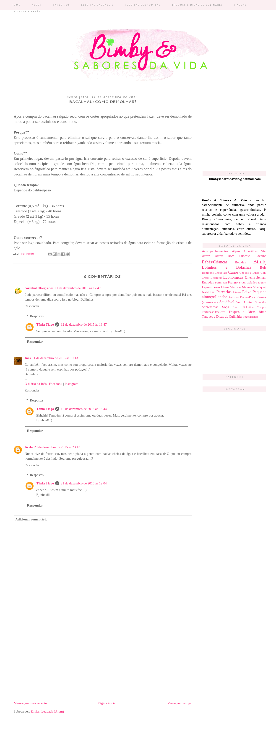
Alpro (236, 251)
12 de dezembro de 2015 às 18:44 (84, 409)
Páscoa (237, 292)
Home (16, 4)
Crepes (205, 277)
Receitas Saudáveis (97, 4)
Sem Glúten (244, 302)
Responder (32, 306)
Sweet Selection (243, 307)
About (37, 4)
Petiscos (234, 297)
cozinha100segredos (39, 288)
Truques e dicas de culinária (197, 4)
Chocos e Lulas (249, 272)
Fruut (242, 282)
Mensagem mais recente (30, 703)
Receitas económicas (143, 4)
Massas (247, 287)
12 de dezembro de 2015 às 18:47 (84, 324)
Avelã (29, 447)
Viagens (240, 4)
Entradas (208, 282)
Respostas (37, 316)
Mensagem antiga (179, 703)
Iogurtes (263, 282)
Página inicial (107, 703)
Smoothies (261, 302)
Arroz (206, 256)
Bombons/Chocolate (214, 272)
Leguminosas (211, 287)
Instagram (71, 384)
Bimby (260, 262)
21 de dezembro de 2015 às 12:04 (84, 483)
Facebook (55, 384)
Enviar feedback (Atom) (47, 711)
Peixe (246, 292)
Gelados (252, 282)
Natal (205, 292)
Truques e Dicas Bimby (248, 312)
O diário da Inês (36, 384)
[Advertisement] (103, 662)
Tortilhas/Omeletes (213, 312)
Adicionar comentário (31, 519)
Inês (28, 358)
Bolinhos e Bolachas (226, 267)
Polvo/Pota (247, 297)
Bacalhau (261, 256)
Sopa (225, 307)
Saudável (226, 302)
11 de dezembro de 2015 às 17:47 (78, 288)
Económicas (233, 277)
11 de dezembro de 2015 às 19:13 (55, 358)
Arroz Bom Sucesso (232, 256)
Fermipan (221, 282)
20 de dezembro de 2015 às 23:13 (57, 447)
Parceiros (61, 4)
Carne (233, 272)
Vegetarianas (250, 316)
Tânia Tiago (45, 324)
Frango (233, 282)
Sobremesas (210, 307)
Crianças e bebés (26, 11)
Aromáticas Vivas (255, 251)
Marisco (235, 287)
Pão (213, 292)
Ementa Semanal (256, 277)
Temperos (262, 307)
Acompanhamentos (215, 251)
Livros (225, 287)
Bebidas (240, 262)
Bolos (264, 267)
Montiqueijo (260, 287)
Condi (264, 272)
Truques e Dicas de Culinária (222, 316)
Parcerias (224, 292)
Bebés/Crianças (214, 262)
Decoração (216, 277)
